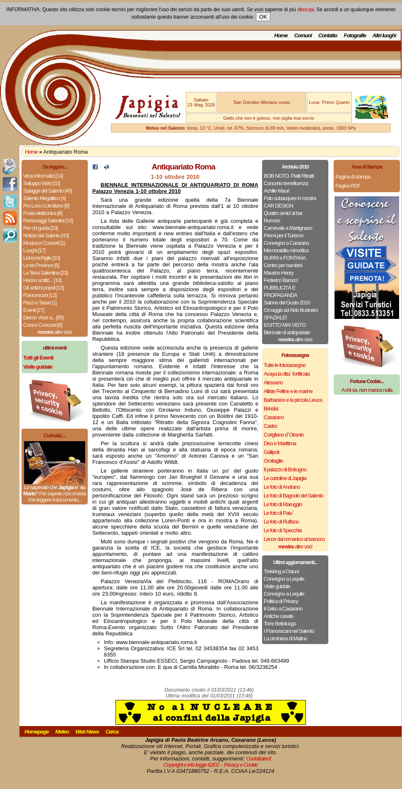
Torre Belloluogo (280, 623)
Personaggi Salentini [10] (48, 220)
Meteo (62, 732)
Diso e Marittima (280, 443)
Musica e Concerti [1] (44, 243)
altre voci (55, 332)
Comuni (302, 35)
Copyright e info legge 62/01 (191, 765)
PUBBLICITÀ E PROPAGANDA (280, 291)
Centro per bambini (283, 265)
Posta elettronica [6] (42, 213)
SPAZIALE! (275, 317)
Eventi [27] (33, 310)
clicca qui (305, 9)
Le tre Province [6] (41, 265)
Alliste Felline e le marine (288, 391)
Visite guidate (277, 586)
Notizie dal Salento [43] (46, 235)
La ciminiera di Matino (285, 638)
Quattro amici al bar (283, 213)
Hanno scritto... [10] (42, 280)
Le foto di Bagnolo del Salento (293, 495)
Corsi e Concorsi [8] (42, 325)
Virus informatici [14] (43, 176)
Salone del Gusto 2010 (287, 302)
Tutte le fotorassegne (285, 365)
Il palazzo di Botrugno (285, 469)
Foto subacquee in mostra (290, 198)
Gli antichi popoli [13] (43, 288)
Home (280, 35)
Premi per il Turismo (283, 235)
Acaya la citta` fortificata (287, 374)
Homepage (36, 732)
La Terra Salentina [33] (45, 273)
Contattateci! (258, 758)
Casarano (274, 417)
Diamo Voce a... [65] (43, 317)
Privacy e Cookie (241, 765)
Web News (87, 732)
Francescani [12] (39, 295)
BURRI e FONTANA (285, 258)
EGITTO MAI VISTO (285, 325)
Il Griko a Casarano (283, 609)
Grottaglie (273, 461)
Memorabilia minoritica (286, 250)
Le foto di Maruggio (283, 504)
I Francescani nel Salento (289, 631)
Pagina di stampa (352, 177)
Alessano (273, 382)
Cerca (112, 732)
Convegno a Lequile (284, 579)
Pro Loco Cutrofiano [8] (46, 206)
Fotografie (355, 35)
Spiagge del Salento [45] (47, 191)
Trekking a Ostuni (281, 571)
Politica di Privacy (281, 601)
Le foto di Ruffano (281, 522)
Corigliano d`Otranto (284, 435)
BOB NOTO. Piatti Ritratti (289, 176)
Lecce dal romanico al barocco (294, 539)
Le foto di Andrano (282, 487)
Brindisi (271, 408)
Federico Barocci (281, 280)
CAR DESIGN (278, 206)
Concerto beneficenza (286, 183)
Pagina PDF (347, 186)
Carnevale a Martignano (288, 228)
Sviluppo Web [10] (41, 183)
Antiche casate (278, 616)
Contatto (327, 35)
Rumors (272, 220)
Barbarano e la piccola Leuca (293, 400)
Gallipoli (271, 452)
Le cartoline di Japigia (285, 478)
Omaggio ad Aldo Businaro (291, 310)
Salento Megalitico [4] (44, 198)
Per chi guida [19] (40, 228)
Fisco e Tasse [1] (39, 302)
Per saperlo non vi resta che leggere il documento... (57, 496)
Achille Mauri (276, 191)
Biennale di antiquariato (287, 332)
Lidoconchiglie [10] (41, 258)
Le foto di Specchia (283, 530)
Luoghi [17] (34, 250)
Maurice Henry (279, 273)
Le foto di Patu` (279, 513)
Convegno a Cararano (286, 243)
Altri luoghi (384, 35)
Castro (270, 426)
